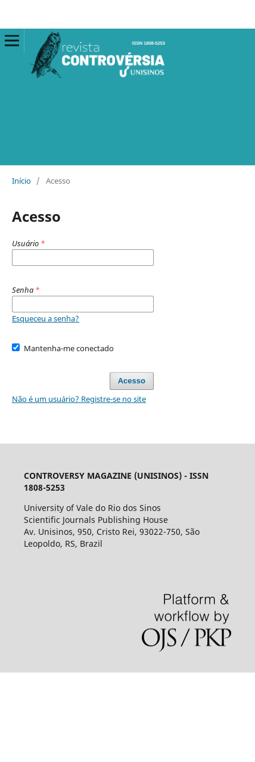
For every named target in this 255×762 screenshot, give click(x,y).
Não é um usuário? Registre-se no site (79, 399)
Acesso (131, 380)
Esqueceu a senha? (45, 318)
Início (21, 180)
